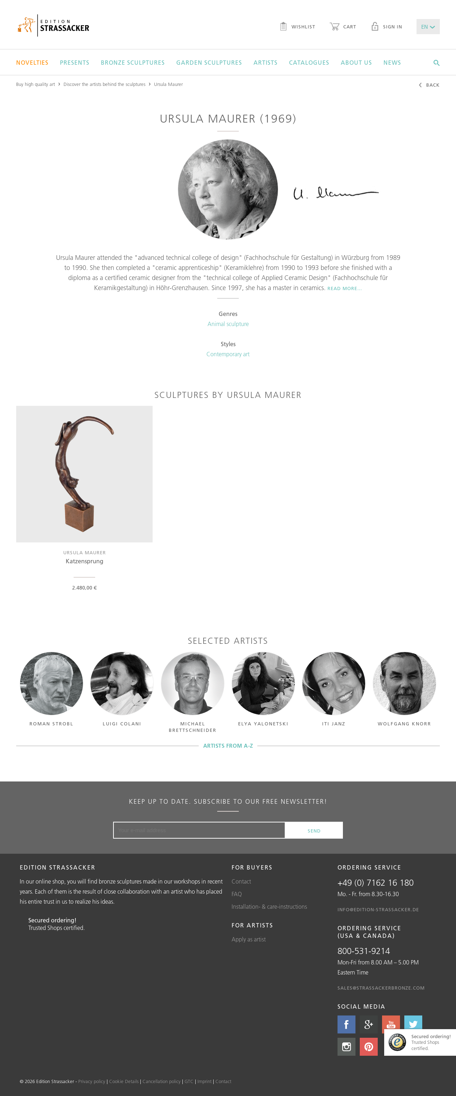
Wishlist (297, 27)
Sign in (386, 27)
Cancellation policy (162, 1081)
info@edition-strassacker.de (378, 909)
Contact (241, 881)
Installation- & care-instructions (269, 906)
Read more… (344, 288)
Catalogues (309, 62)
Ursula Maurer (168, 84)
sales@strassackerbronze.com (381, 988)
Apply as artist (249, 939)
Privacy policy (91, 1081)
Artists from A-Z (228, 745)
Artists (265, 62)
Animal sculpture (228, 323)
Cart (343, 27)
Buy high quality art (35, 84)
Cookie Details (124, 1081)
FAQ (237, 894)
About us (356, 62)
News (392, 62)
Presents (74, 62)
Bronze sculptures (133, 62)
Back (429, 86)
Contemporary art (228, 354)
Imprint (204, 1081)
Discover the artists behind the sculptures (104, 84)
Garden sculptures (209, 62)
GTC (189, 1081)
